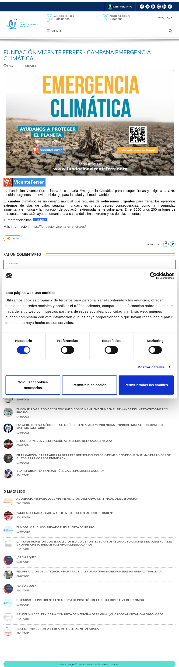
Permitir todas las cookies (146, 385)
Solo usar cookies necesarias (33, 385)
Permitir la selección (90, 385)
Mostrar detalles (151, 367)
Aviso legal (69, 664)
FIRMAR (39, 220)
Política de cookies (87, 664)
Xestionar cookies (109, 664)
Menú (54, 31)
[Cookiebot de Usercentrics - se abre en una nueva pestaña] (153, 275)
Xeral (9, 65)
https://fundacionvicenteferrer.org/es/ (58, 226)
